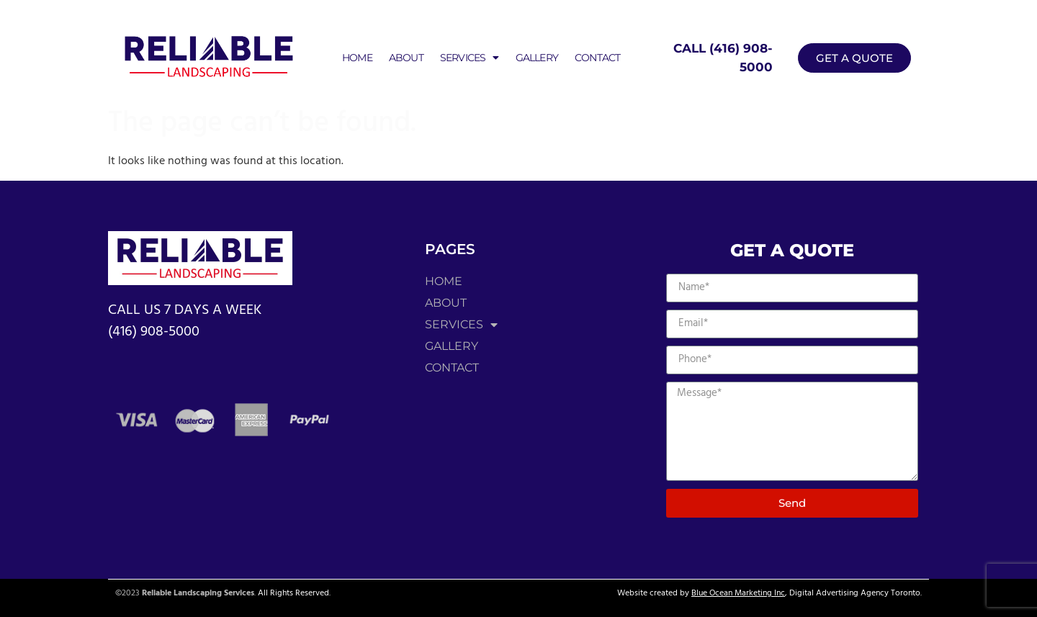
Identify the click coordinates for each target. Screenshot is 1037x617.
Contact (597, 57)
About (406, 57)
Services (469, 58)
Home (357, 57)
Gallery (537, 57)
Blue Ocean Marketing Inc (738, 593)
